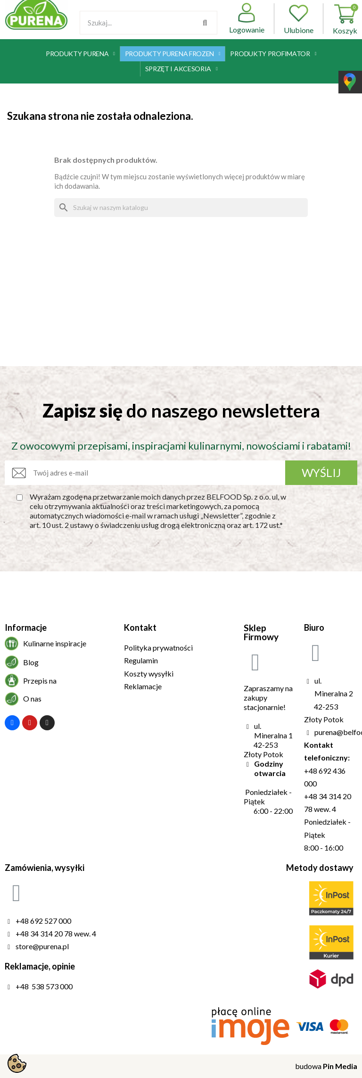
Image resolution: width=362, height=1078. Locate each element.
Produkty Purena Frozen (173, 54)
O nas (32, 698)
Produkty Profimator (273, 54)
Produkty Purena (80, 54)
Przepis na (40, 680)
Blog (31, 662)
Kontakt (140, 627)
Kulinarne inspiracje (54, 643)
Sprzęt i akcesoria (181, 69)
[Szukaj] (181, 207)
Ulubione (298, 18)
